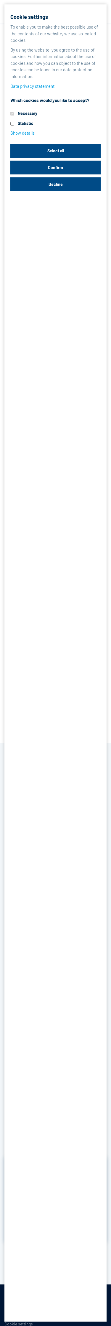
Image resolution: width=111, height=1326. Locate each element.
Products (36, 34)
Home (9, 34)
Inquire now (55, 1212)
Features (15, 115)
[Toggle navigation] (99, 12)
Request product (55, 229)
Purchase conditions (64, 1304)
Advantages (48, 115)
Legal (57, 1314)
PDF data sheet (28, 279)
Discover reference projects (55, 1228)
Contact (76, 1314)
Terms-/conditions (21, 1304)
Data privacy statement (25, 1314)
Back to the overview (36, 1257)
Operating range (90, 115)
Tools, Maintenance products (43, 41)
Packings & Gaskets (74, 34)
